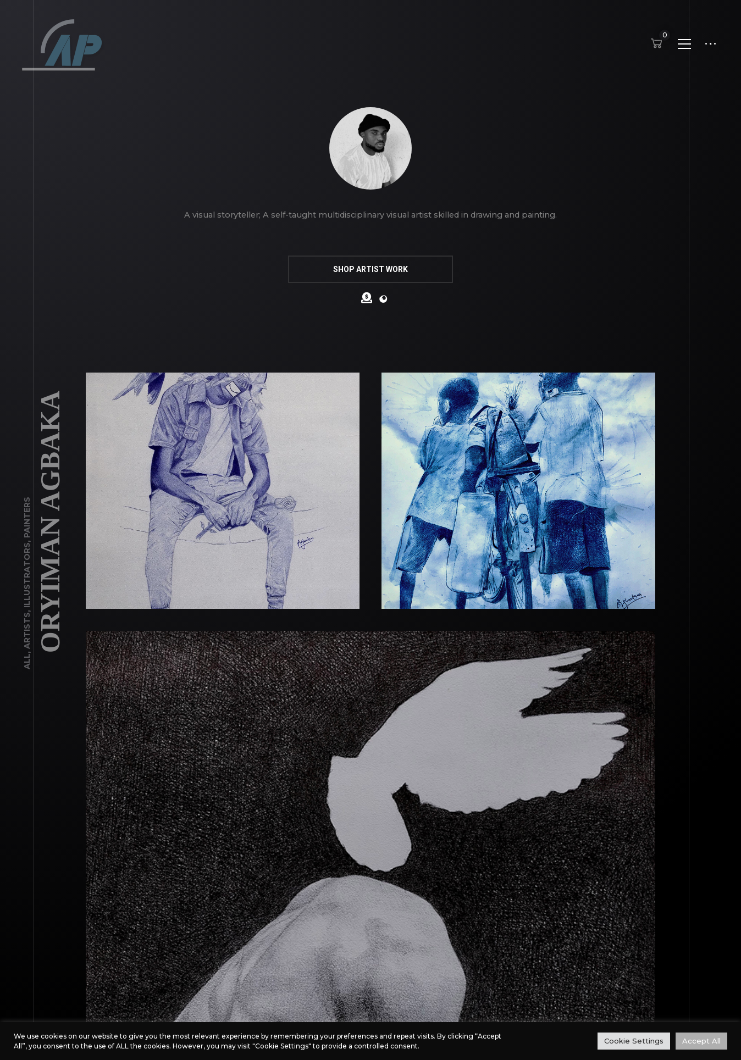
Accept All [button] (701, 1040)
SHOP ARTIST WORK (370, 269)
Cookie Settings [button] (633, 1040)
